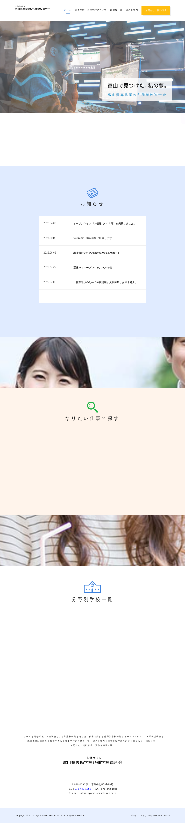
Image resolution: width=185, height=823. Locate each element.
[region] (92, 67)
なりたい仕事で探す (90, 736)
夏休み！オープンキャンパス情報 (92, 267)
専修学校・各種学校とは (47, 736)
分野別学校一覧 (113, 736)
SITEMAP (157, 815)
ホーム (68, 10)
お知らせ (138, 741)
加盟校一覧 (116, 10)
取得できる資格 (58, 741)
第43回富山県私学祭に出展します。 (94, 238)
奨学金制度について (181, 110)
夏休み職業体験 (181, 37)
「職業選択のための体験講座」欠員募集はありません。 (105, 282)
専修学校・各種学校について (91, 10)
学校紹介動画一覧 (80, 741)
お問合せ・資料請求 (155, 10)
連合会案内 (132, 10)
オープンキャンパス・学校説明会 (181, 72)
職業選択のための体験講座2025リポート (96, 253)
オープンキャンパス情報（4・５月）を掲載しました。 (104, 223)
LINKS (167, 815)
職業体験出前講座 (37, 741)
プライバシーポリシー (140, 815)
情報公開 (151, 741)
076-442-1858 (83, 788)
